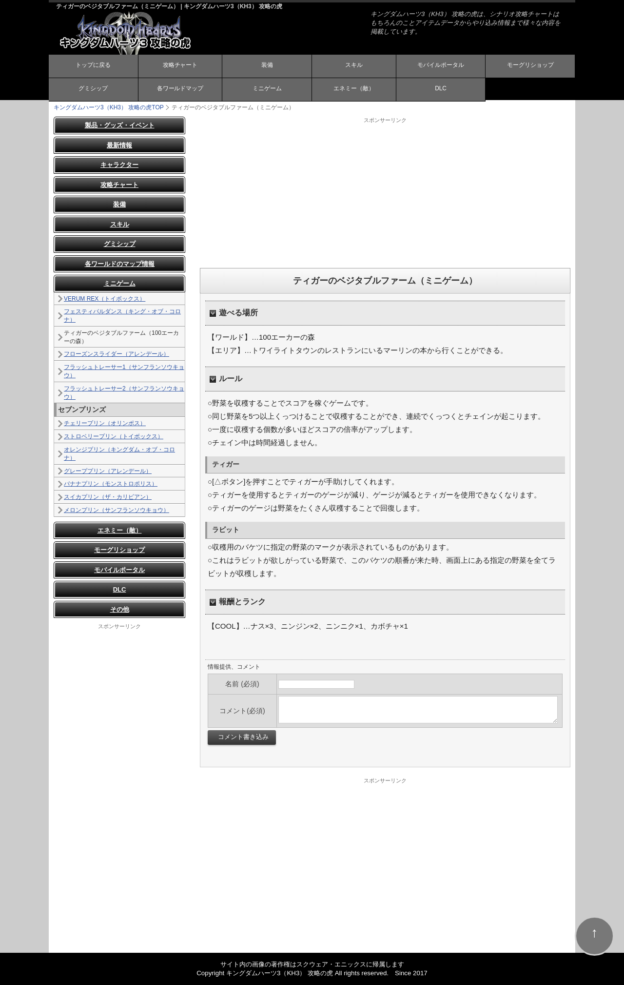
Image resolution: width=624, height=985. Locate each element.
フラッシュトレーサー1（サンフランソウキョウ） (124, 371)
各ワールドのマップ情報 (120, 263)
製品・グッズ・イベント (120, 125)
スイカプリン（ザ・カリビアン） (108, 496)
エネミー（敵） (353, 89)
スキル (354, 65)
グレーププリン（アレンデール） (108, 471)
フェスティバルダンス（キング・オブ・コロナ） (122, 315)
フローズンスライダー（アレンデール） (116, 353)
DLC (441, 88)
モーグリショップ (530, 65)
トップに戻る (93, 65)
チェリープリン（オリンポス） (105, 423)
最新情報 (119, 145)
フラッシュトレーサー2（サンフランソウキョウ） (124, 392)
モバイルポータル (440, 65)
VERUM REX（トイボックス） (104, 298)
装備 (267, 65)
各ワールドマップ (179, 89)
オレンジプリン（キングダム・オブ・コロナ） (119, 453)
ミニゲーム (267, 89)
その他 (119, 609)
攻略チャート (179, 65)
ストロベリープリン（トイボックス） (113, 436)
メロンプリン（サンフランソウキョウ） (116, 510)
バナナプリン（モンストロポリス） (110, 483)
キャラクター (119, 164)
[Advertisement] (385, 192)
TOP (109, 107)
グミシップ (93, 89)
